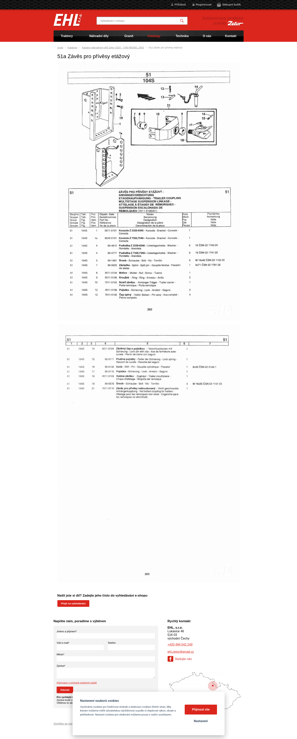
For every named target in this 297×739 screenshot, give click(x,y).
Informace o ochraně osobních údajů (77, 682)
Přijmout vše (201, 709)
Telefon (112, 642)
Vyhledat (182, 20)
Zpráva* (61, 665)
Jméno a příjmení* (67, 631)
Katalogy (72, 47)
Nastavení (201, 721)
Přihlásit (180, 4)
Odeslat (65, 689)
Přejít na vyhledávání (73, 603)
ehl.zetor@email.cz (181, 651)
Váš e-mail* (63, 642)
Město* (60, 654)
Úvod (60, 47)
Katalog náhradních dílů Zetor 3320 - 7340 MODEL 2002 (113, 47)
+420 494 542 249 (180, 644)
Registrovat (204, 4)
